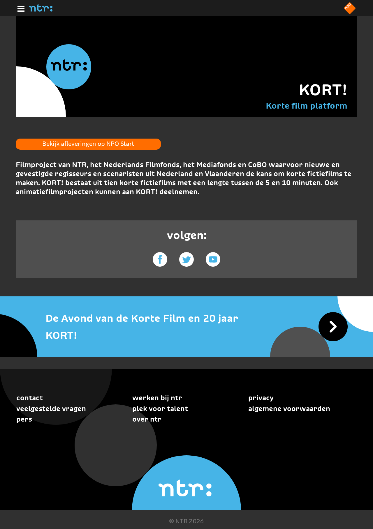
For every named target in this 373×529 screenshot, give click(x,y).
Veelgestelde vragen (51, 408)
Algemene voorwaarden (289, 408)
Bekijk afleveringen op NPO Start (88, 143)
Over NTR (146, 419)
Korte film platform (306, 105)
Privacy (261, 397)
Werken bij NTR (157, 397)
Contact (29, 397)
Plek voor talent (160, 408)
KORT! (323, 89)
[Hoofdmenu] (19, 8)
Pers (24, 419)
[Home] (40, 10)
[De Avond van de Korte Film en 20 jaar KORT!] (186, 326)
